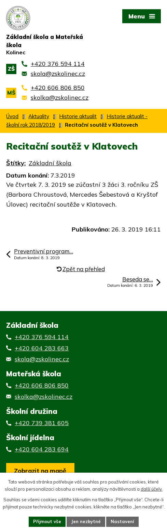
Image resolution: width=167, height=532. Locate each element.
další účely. (152, 489)
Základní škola (50, 163)
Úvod (12, 116)
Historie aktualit (78, 116)
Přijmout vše (47, 521)
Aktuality (38, 116)
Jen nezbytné (86, 521)
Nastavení (122, 521)
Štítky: (16, 163)
